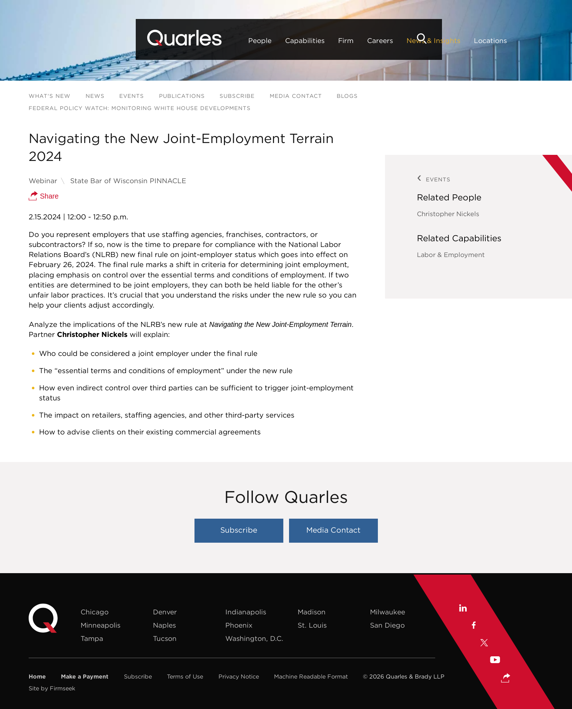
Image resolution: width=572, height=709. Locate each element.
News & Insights (318, 40)
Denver (165, 612)
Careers (265, 40)
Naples (164, 625)
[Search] (531, 38)
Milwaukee (387, 612)
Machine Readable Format (311, 676)
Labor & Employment (451, 255)
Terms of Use (185, 676)
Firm (231, 40)
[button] (506, 677)
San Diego (387, 625)
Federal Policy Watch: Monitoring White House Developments (140, 108)
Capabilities (190, 40)
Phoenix (239, 625)
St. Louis (312, 625)
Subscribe (237, 96)
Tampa (92, 638)
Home (37, 676)
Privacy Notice (238, 676)
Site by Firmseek (52, 688)
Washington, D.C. (254, 638)
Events (131, 96)
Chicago (95, 612)
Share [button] (44, 196)
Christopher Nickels (448, 214)
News (95, 96)
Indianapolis (245, 612)
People (145, 40)
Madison (312, 612)
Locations (375, 40)
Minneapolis (100, 625)
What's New (50, 96)
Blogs (347, 96)
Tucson (165, 638)
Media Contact (296, 96)
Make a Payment (85, 676)
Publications (182, 96)
